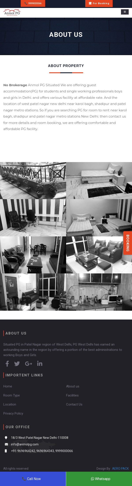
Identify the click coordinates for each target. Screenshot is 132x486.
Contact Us (74, 404)
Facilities (72, 395)
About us (72, 386)
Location (9, 404)
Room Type (11, 395)
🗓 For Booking (99, 3)
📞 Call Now (31, 479)
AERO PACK (120, 468)
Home (7, 386)
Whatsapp (100, 479)
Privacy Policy (13, 413)
